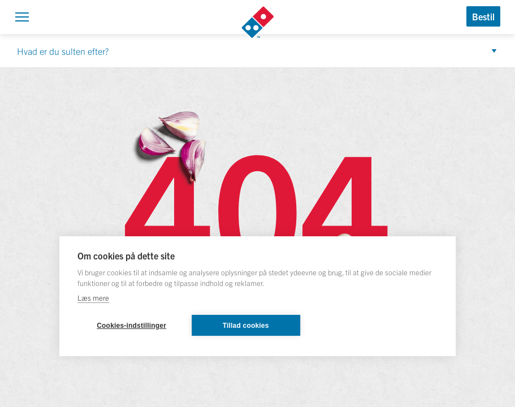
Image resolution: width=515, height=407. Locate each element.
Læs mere (93, 297)
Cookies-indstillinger (131, 326)
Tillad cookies (246, 326)
